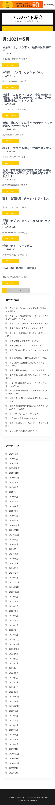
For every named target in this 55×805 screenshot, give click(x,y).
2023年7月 (13, 606)
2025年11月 (14, 473)
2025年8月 (13, 487)
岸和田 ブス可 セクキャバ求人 (22, 72)
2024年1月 (13, 577)
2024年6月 (13, 554)
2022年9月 (13, 654)
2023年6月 (13, 611)
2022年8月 (13, 658)
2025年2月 (13, 515)
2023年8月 (13, 601)
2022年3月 (13, 682)
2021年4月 (13, 734)
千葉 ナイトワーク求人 (17, 246)
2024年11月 (14, 530)
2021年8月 (13, 715)
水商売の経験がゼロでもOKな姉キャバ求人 (28, 358)
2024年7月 (13, 549)
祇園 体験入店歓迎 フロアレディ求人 (27, 370)
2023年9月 (13, 596)
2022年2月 (13, 687)
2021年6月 (13, 725)
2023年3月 (13, 625)
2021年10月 (14, 706)
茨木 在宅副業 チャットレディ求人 (25, 198)
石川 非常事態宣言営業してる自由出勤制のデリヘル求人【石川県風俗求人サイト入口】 (26, 173)
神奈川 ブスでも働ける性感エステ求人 (26, 148)
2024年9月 (13, 539)
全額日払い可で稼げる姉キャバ (23, 431)
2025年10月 (14, 477)
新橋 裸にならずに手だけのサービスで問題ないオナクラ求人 (27, 124)
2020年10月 (14, 763)
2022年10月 (14, 649)
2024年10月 (14, 535)
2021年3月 (13, 739)
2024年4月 (13, 563)
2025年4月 (13, 506)
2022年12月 (14, 639)
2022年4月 (13, 677)
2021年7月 (13, 720)
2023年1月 (13, 635)
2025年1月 (13, 520)
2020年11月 (14, 758)
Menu (6, 28)
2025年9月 (13, 482)
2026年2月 (13, 458)
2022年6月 (13, 668)
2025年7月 (13, 492)
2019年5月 (13, 773)
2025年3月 (13, 511)
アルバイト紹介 (27, 17)
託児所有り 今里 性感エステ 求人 (24, 418)
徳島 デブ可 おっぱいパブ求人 (24, 413)
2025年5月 (13, 501)
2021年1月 (13, 749)
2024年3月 (13, 568)
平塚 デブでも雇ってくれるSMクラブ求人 (26, 222)
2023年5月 (13, 615)
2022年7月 (13, 663)
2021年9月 (13, 711)
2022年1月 (13, 692)
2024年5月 (13, 558)
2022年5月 (13, 673)
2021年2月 (13, 744)
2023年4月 (13, 620)
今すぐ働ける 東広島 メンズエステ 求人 (27, 328)
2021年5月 (13, 730)
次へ (27, 290)
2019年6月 (13, 768)
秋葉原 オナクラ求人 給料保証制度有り (26, 48)
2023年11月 (14, 587)
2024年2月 (13, 573)
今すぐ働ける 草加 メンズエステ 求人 (26, 345)
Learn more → (11, 65)
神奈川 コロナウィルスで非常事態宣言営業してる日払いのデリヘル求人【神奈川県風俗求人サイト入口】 (26, 97)
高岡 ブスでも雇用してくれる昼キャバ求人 (29, 323)
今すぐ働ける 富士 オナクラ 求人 (24, 340)
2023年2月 (13, 630)
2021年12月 (14, 696)
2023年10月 (14, 592)
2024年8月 (13, 544)
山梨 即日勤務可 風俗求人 (19, 268)
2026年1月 (13, 463)
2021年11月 (14, 701)
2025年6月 (13, 496)
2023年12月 (14, 582)
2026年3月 (13, 454)
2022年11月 (14, 644)
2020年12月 (14, 754)
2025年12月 (14, 468)
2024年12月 (14, 525)
